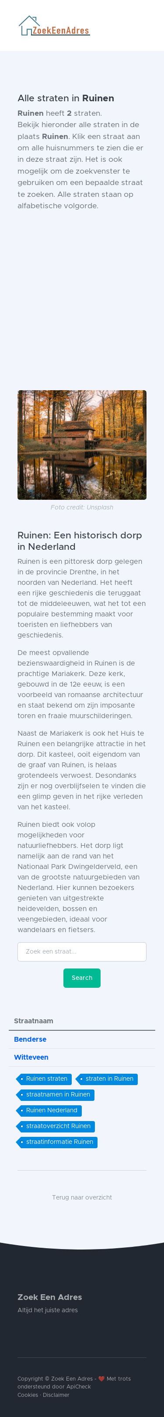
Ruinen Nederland (51, 1110)
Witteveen (31, 1057)
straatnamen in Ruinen (58, 1095)
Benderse (30, 1039)
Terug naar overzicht (82, 1198)
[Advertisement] (82, 301)
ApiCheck (78, 1387)
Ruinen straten (46, 1079)
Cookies (27, 1395)
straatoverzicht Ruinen (58, 1126)
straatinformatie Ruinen (59, 1142)
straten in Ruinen (109, 1079)
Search (82, 978)
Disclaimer (56, 1395)
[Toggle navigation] (143, 25)
